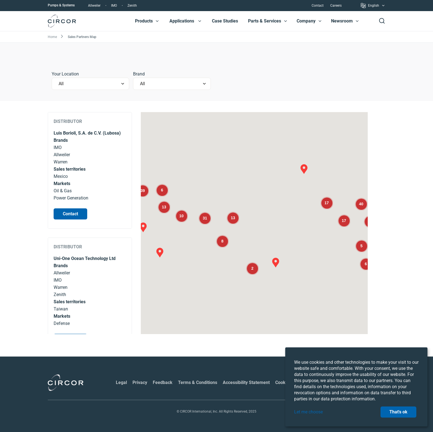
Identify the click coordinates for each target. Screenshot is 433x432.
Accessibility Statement (246, 382)
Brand (139, 74)
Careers (336, 5)
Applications (181, 21)
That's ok (398, 412)
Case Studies (225, 21)
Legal (121, 382)
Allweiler (94, 5)
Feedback (162, 382)
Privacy (139, 382)
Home (52, 37)
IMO (114, 5)
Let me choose (308, 412)
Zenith (132, 5)
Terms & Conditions (197, 382)
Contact (318, 5)
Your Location (65, 74)
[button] (157, 21)
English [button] (373, 6)
